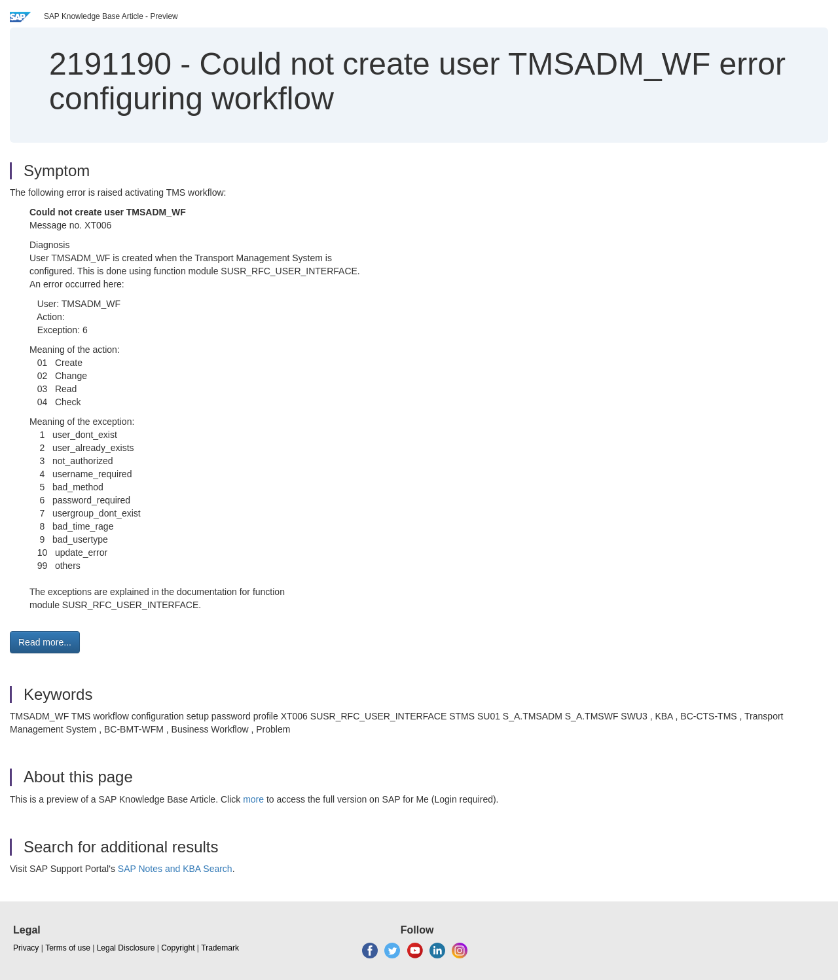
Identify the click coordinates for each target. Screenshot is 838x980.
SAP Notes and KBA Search (175, 868)
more (253, 799)
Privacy (26, 948)
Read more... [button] (44, 642)
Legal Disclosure (126, 948)
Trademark (220, 948)
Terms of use (67, 948)
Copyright (177, 948)
